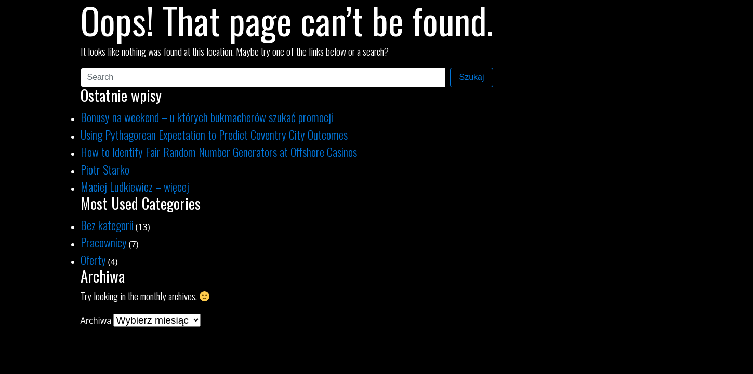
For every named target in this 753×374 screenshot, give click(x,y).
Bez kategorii (107, 224)
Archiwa (96, 320)
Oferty (93, 259)
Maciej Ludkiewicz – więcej (135, 186)
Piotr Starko (105, 169)
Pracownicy (104, 241)
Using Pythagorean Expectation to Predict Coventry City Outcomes (214, 134)
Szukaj (471, 77)
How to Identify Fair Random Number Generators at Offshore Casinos (219, 151)
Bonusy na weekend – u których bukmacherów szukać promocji (207, 116)
